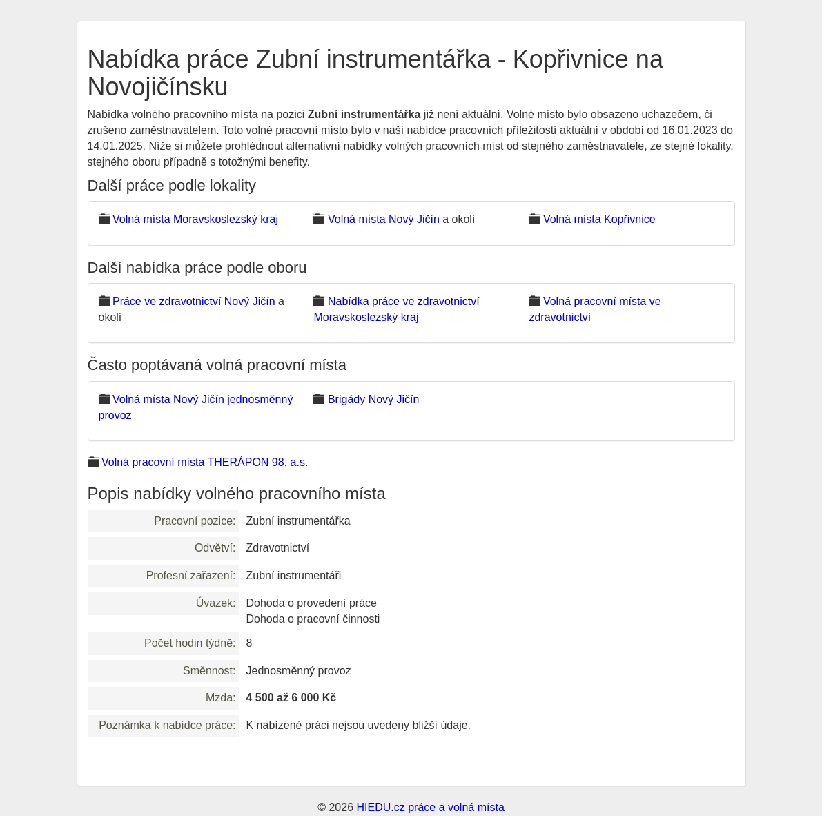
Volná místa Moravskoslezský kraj (195, 219)
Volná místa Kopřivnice (599, 219)
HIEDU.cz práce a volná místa (430, 807)
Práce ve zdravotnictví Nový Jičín (193, 301)
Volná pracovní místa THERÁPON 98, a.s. (204, 462)
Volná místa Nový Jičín (384, 219)
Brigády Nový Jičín (374, 399)
